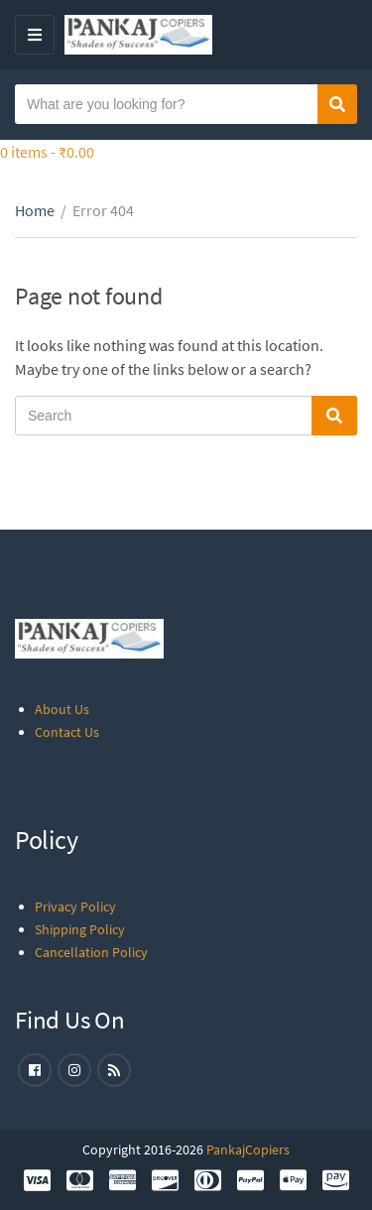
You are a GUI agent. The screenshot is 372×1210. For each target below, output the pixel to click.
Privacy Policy (75, 906)
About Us (62, 709)
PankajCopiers (248, 1149)
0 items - (47, 152)
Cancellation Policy (91, 952)
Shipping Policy (80, 929)
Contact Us (67, 732)
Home (35, 210)
